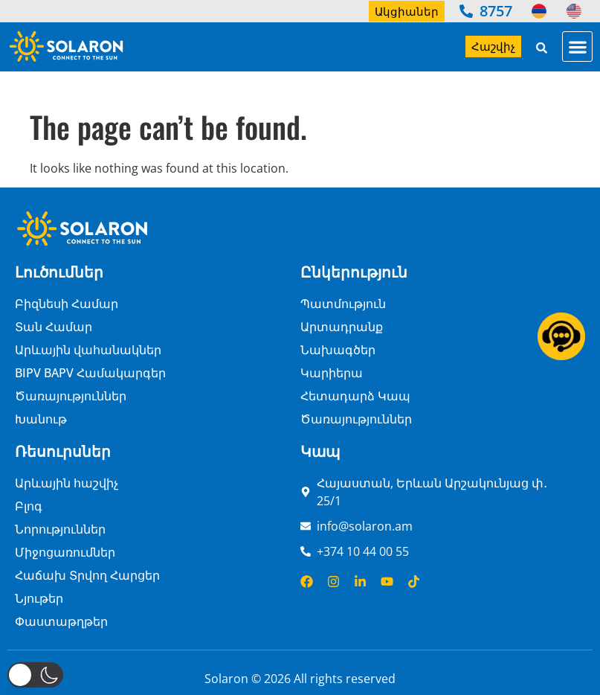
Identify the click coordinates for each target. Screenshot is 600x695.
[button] (577, 46)
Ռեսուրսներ (63, 451)
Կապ (320, 451)
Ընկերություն (353, 272)
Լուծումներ (59, 272)
